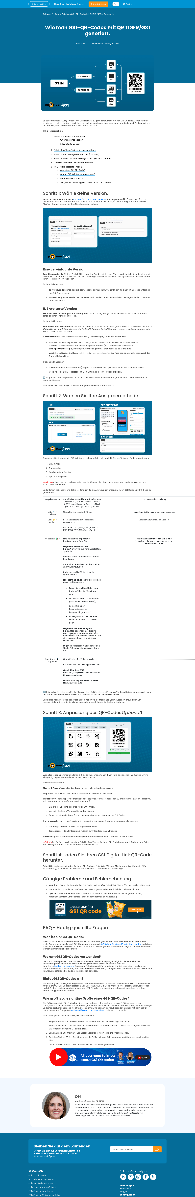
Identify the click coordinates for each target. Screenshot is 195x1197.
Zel (84, 43)
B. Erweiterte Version (70, 144)
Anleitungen (127, 1185)
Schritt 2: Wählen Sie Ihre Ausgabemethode (75, 150)
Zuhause (47, 14)
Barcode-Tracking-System (41, 1179)
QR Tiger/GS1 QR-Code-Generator (90, 199)
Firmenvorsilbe (106, 1025)
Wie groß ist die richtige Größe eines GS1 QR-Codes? (85, 182)
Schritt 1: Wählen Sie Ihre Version (69, 136)
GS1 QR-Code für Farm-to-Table (44, 1195)
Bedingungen (127, 1194)
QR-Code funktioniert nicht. (62, 893)
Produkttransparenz (64, 966)
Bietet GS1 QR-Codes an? (72, 178)
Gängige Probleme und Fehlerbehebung (73, 162)
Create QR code (98, 4)
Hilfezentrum (126, 1188)
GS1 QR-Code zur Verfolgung (42, 1187)
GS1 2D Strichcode (37, 1175)
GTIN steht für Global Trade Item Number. (121, 944)
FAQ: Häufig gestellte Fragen (68, 166)
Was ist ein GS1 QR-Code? (72, 170)
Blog (57, 14)
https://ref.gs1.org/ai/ (62, 348)
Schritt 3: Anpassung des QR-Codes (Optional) (76, 154)
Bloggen (123, 1191)
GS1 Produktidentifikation (40, 1183)
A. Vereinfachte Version (71, 139)
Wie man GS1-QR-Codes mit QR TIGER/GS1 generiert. (88, 14)
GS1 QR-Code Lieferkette (40, 1191)
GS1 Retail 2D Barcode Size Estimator (89, 1010)
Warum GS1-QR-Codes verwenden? (77, 174)
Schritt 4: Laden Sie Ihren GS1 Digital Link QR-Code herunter (82, 158)
